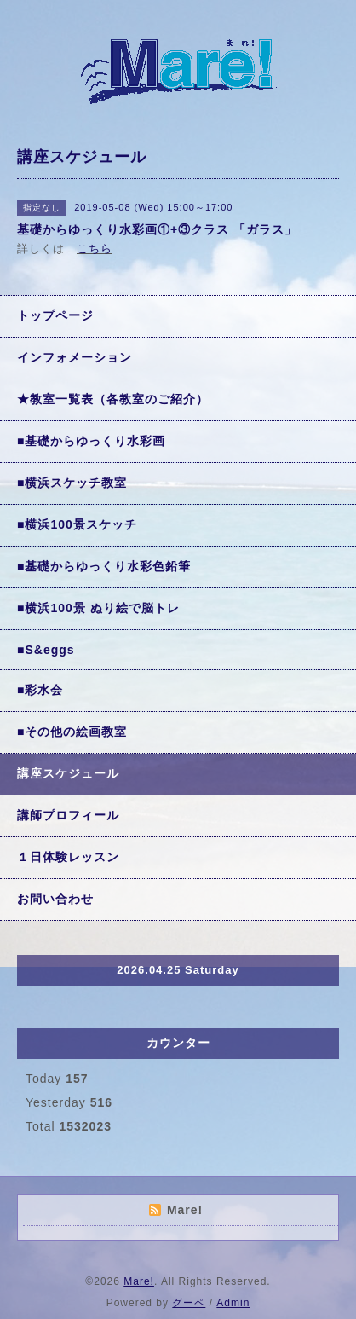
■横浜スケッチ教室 (72, 482)
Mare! (138, 1281)
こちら (94, 248)
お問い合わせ (55, 898)
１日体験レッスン (68, 857)
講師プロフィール (68, 815)
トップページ (55, 315)
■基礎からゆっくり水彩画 (91, 441)
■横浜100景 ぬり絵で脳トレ (98, 608)
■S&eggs (46, 650)
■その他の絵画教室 (72, 731)
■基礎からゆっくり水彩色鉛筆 (104, 566)
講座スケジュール (68, 773)
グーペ (188, 1303)
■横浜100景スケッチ (77, 524)
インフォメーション (74, 357)
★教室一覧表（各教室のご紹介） (113, 399)
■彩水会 (40, 690)
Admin (233, 1303)
